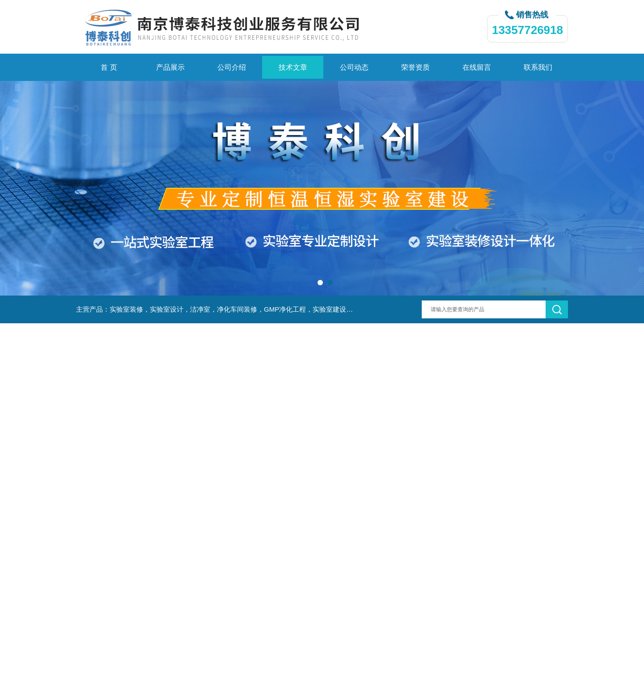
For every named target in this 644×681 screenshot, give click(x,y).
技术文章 (293, 67)
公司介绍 (231, 67)
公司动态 (354, 67)
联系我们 (538, 67)
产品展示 (170, 67)
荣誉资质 (415, 67)
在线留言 (476, 67)
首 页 (109, 67)
